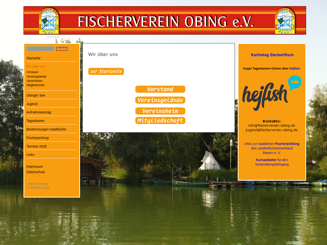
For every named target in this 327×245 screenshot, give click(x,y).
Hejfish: (295, 68)
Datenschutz (36, 172)
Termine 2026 (37, 146)
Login (316, 235)
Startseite (53, 37)
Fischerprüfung (38, 138)
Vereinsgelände (37, 76)
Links (30, 155)
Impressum (35, 166)
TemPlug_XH (299, 235)
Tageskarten (36, 121)
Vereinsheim (35, 81)
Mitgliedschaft (35, 85)
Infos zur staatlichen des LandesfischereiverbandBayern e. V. (271, 148)
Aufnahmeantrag (39, 112)
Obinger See (36, 95)
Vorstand (32, 72)
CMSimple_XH (257, 235)
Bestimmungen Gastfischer (46, 129)
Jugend (32, 104)
